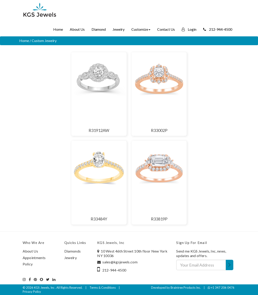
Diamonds (72, 251)
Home (58, 29)
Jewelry (119, 29)
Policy (28, 264)
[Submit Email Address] (229, 265)
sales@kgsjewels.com (119, 262)
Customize (140, 29)
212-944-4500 (217, 29)
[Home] (40, 10)
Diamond (99, 29)
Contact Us (166, 29)
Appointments (34, 257)
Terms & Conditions (102, 287)
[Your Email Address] (201, 265)
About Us (77, 29)
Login (189, 29)
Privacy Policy (32, 291)
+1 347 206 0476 (221, 287)
